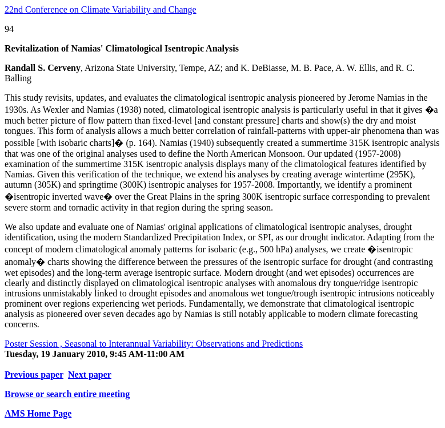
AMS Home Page (38, 413)
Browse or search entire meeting (67, 394)
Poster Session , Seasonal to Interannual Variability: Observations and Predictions (154, 343)
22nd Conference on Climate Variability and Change (101, 9)
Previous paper (34, 374)
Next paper (89, 374)
